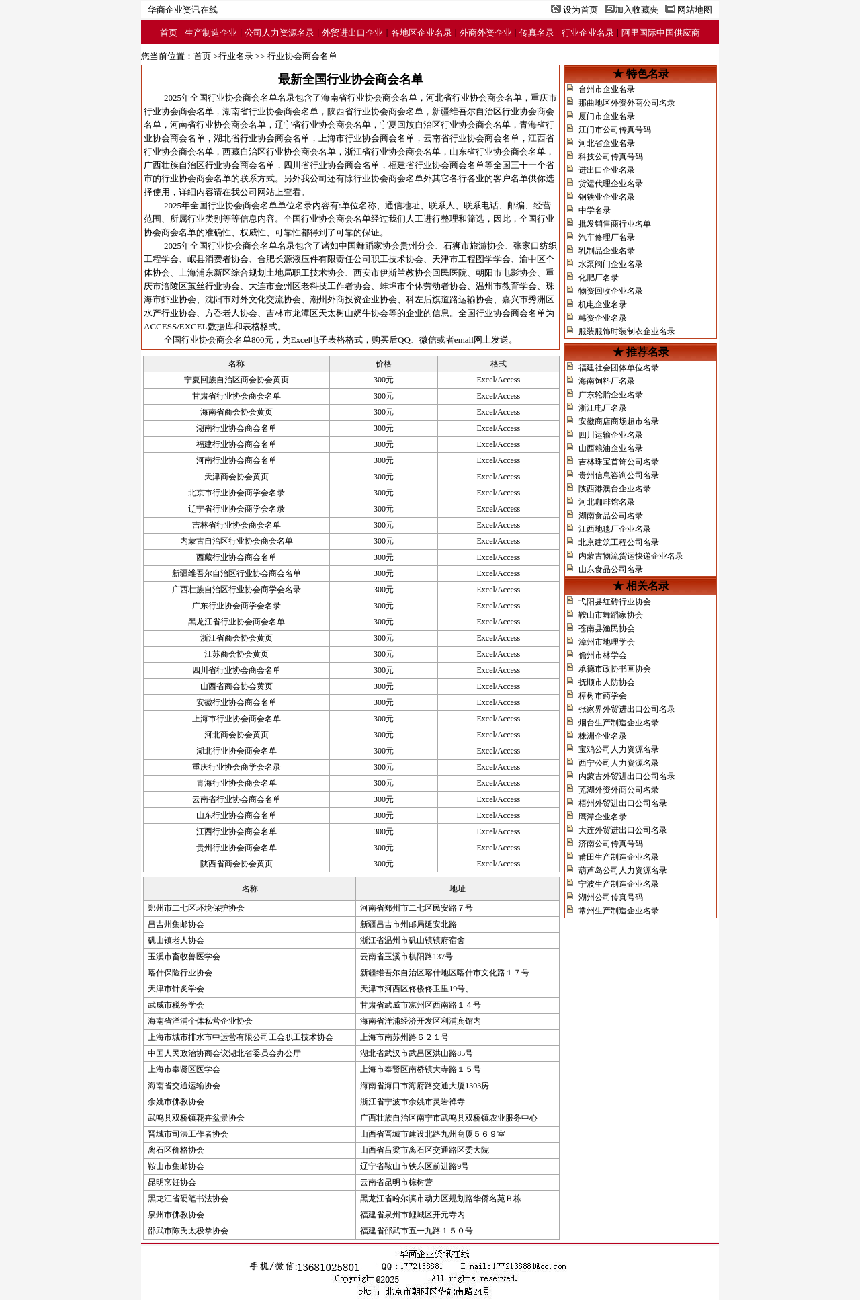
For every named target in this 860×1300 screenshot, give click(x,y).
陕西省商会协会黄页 (236, 863)
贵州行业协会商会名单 (236, 847)
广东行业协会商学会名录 (236, 605)
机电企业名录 (602, 304)
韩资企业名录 (602, 318)
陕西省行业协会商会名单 (375, 111)
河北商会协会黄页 (236, 734)
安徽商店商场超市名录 (618, 421)
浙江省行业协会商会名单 (393, 152)
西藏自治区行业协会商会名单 (279, 152)
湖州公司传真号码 (610, 897)
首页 (168, 33)
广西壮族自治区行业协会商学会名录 (236, 589)
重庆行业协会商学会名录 (236, 767)
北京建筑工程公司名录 (618, 542)
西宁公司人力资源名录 (618, 763)
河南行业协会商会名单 (236, 460)
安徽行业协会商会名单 (236, 702)
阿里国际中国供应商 (660, 33)
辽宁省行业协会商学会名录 (236, 509)
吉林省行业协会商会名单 (236, 525)
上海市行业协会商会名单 (366, 138)
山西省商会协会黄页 (236, 686)
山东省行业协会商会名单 (497, 152)
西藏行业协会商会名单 (236, 557)
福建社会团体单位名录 (618, 367)
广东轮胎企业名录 (610, 394)
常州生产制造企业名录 (618, 911)
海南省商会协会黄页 (236, 412)
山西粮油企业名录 (610, 448)
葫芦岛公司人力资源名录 (622, 870)
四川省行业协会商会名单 (332, 165)
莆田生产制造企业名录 (618, 857)
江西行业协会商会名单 (236, 831)
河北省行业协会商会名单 (474, 98)
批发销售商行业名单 (614, 224)
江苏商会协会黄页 (236, 654)
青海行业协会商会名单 (236, 783)
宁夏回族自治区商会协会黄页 (236, 379)
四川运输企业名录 (610, 435)
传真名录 (536, 33)
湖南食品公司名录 (610, 515)
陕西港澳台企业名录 (614, 488)
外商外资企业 (486, 33)
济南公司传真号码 (610, 843)
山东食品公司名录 (610, 569)
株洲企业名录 (602, 736)
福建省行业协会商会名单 (436, 165)
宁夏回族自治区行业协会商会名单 (445, 125)
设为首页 (580, 10)
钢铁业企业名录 (606, 197)
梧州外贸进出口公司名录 (622, 803)
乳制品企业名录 (606, 250)
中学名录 (594, 210)
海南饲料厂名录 (606, 381)
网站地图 (694, 10)
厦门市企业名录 (606, 116)
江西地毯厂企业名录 (614, 529)
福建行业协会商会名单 (236, 444)
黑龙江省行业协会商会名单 (236, 621)
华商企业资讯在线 (183, 10)
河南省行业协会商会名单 (218, 125)
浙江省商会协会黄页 (236, 638)
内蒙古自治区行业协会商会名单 (236, 541)
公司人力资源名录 (279, 33)
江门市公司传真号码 (614, 129)
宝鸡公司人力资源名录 (618, 749)
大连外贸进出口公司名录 (622, 830)
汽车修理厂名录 (606, 237)
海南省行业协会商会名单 (369, 98)
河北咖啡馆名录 (606, 502)
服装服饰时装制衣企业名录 (626, 331)
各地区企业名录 (421, 33)
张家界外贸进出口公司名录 (626, 709)
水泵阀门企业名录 (610, 264)
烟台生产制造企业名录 (618, 722)
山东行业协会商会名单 (236, 815)
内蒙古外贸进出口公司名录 (626, 776)
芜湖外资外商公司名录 (618, 790)
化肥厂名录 (598, 277)
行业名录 (235, 56)
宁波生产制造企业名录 (618, 884)
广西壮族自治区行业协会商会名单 (209, 165)
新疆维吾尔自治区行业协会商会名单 (236, 573)
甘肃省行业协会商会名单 (236, 396)
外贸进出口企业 (352, 33)
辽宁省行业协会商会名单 (323, 125)
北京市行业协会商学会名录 (236, 492)
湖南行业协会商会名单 (236, 428)
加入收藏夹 (636, 10)
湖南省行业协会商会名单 (270, 111)
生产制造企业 (211, 33)
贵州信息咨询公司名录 (618, 475)
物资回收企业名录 (610, 291)
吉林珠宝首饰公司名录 (618, 461)
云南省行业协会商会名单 (471, 138)
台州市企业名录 (606, 89)
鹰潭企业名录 (602, 816)
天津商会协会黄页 (236, 476)
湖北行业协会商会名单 (236, 751)
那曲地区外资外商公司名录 (626, 103)
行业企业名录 (588, 33)
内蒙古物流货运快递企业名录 (630, 556)
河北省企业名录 (606, 143)
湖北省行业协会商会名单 (262, 138)
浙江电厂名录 (602, 408)
